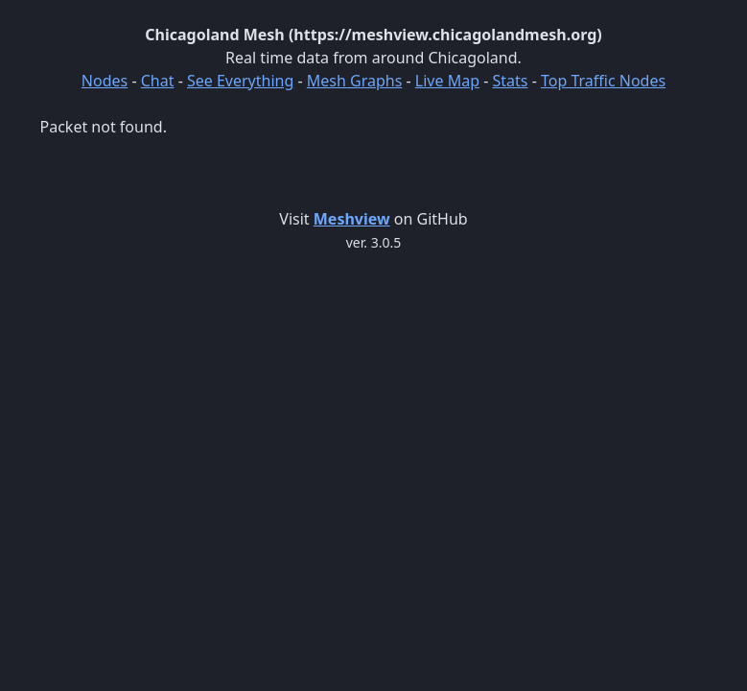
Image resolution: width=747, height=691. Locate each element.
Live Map (447, 80)
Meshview (352, 218)
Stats (509, 80)
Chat (158, 80)
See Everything (240, 80)
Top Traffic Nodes (603, 80)
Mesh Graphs (355, 80)
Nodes (105, 80)
